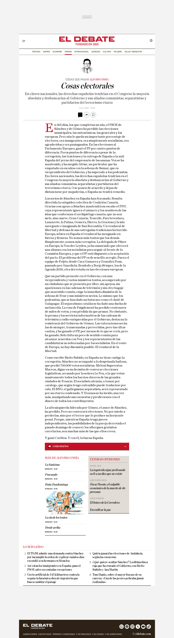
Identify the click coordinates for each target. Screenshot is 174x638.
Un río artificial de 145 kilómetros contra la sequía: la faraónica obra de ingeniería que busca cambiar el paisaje (53, 578)
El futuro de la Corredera (104, 502)
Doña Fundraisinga (56, 484)
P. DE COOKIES (98, 634)
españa (46, 52)
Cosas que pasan (77, 79)
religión (118, 52)
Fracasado (51, 474)
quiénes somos (30, 634)
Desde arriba (52, 527)
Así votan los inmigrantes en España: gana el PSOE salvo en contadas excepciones (53, 567)
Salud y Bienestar (133, 52)
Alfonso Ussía (99, 79)
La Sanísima (52, 464)
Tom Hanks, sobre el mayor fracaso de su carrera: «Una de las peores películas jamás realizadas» (118, 578)
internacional (81, 52)
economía (57, 52)
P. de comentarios (113, 634)
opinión (68, 52)
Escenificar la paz (100, 509)
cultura (107, 52)
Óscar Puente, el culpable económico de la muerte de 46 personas (107, 488)
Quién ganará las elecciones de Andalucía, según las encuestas (117, 555)
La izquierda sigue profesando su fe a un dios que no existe (107, 471)
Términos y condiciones (63, 634)
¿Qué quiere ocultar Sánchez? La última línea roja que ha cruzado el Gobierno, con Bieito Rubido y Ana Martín (120, 566)
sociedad (95, 52)
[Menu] (24, 41)
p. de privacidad (83, 634)
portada (36, 52)
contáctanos (44, 634)
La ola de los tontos (56, 517)
